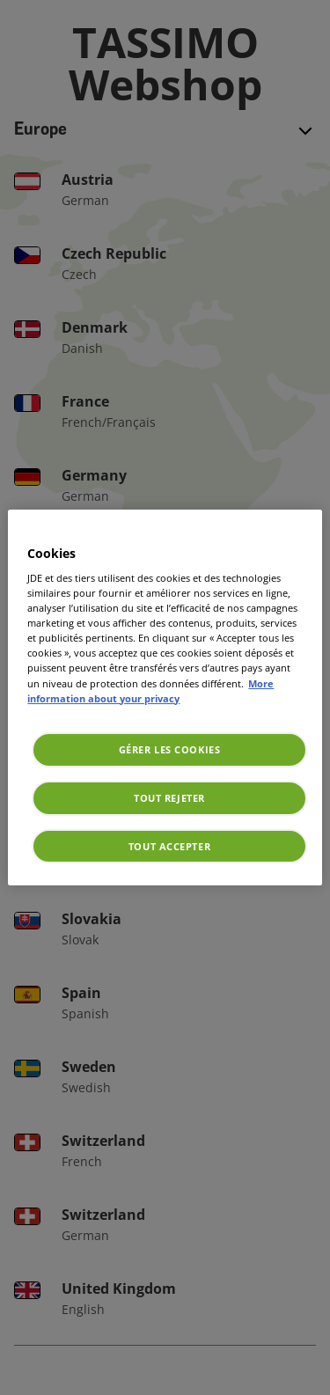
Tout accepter (169, 846)
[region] (164, 698)
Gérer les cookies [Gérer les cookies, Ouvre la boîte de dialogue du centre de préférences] (170, 749)
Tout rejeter (169, 797)
